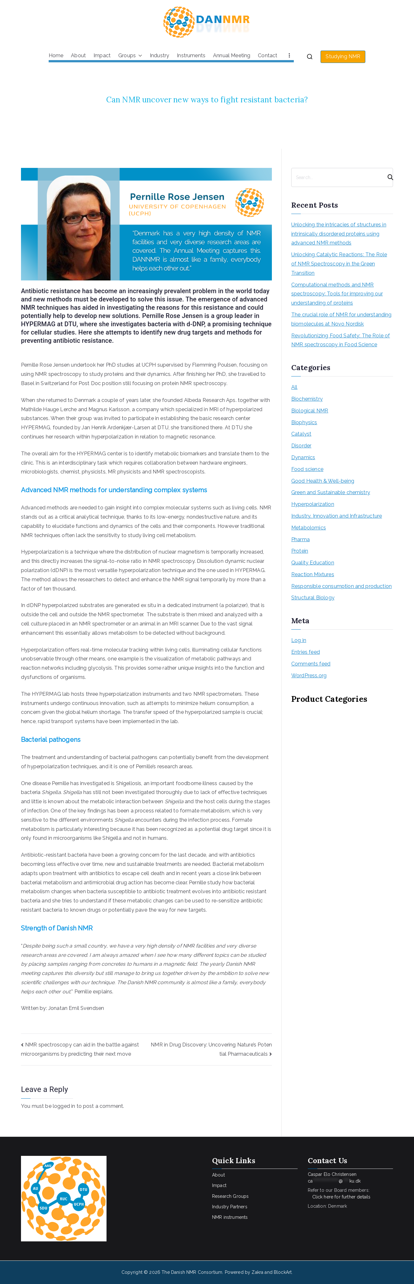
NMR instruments (230, 1217)
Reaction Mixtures (312, 574)
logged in (64, 1106)
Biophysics (304, 422)
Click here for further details (341, 1196)
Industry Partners (229, 1206)
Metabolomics (308, 528)
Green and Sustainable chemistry (330, 492)
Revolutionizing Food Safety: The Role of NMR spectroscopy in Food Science (340, 340)
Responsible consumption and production (341, 586)
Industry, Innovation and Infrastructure (336, 516)
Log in (298, 640)
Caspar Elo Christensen (334, 1178)
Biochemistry (307, 399)
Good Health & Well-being (322, 481)
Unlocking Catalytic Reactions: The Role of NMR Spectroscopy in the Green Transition (339, 264)
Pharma (300, 539)
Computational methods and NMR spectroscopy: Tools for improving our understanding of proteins (337, 294)
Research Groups (230, 1196)
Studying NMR (343, 56)
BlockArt (283, 1272)
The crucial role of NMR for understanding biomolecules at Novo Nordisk (341, 319)
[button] (139, 55)
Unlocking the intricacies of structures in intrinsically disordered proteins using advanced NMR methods (338, 234)
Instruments (191, 55)
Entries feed (305, 652)
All (294, 387)
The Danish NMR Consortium (192, 1272)
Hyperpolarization (312, 504)
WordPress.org (309, 676)
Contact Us (328, 1160)
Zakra (257, 1272)
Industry (159, 55)
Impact (102, 55)
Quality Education (312, 563)
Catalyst (301, 434)
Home (56, 55)
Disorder (301, 446)
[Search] (387, 177)
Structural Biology (313, 598)
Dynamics (303, 457)
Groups (130, 55)
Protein (299, 551)
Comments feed (310, 664)
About (78, 55)
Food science (307, 469)
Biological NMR (309, 411)
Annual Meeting (231, 55)
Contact (267, 55)
